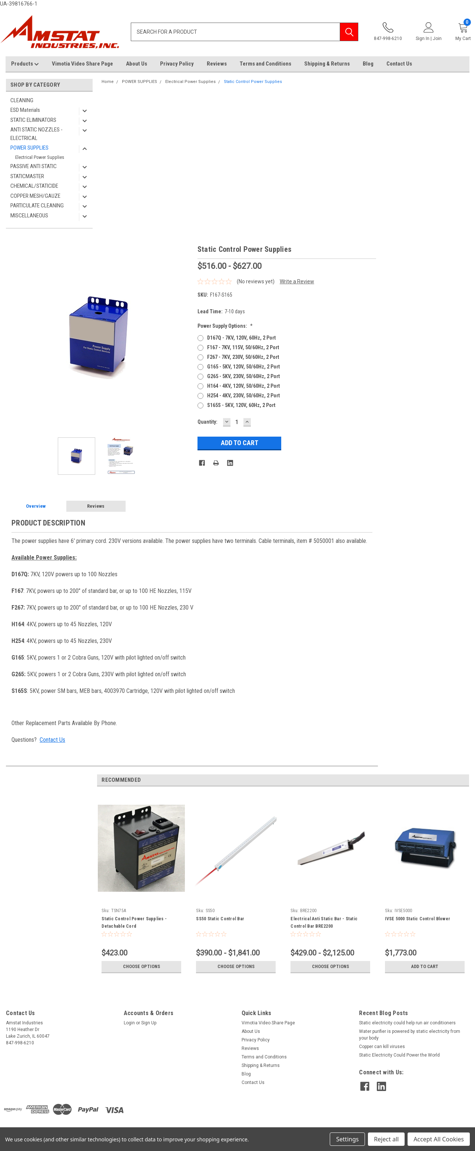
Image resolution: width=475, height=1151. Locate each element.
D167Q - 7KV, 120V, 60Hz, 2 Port (241, 338)
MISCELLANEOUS (29, 215)
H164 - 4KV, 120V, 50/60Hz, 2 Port (243, 386)
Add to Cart (424, 967)
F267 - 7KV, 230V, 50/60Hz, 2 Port (243, 357)
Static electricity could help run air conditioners (407, 1022)
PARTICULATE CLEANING (37, 205)
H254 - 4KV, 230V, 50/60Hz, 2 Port (243, 395)
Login (129, 1022)
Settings (347, 1139)
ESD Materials (25, 110)
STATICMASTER (27, 176)
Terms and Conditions (265, 63)
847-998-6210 (388, 31)
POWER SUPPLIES (29, 147)
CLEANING (21, 100)
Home (108, 81)
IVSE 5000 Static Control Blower (417, 918)
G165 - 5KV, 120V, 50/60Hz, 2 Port (243, 367)
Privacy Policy (177, 63)
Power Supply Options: (225, 326)
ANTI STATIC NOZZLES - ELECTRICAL (36, 133)
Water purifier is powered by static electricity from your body (409, 1035)
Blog (368, 63)
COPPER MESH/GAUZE (35, 196)
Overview (36, 506)
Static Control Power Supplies (253, 81)
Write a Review (297, 281)
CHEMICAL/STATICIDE (34, 186)
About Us (136, 63)
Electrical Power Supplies (39, 157)
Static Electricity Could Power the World (399, 1055)
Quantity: (207, 422)
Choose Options (142, 967)
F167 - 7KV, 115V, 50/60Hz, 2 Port (243, 347)
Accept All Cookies (438, 1139)
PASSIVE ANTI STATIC (33, 166)
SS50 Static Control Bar (220, 918)
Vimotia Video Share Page (82, 63)
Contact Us (399, 63)
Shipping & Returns (327, 63)
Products (25, 64)
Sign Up (148, 1022)
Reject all (386, 1139)
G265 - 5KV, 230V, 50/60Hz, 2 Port (243, 376)
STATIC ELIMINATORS (33, 120)
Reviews (217, 63)
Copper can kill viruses (382, 1046)
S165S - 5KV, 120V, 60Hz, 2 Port (241, 405)
